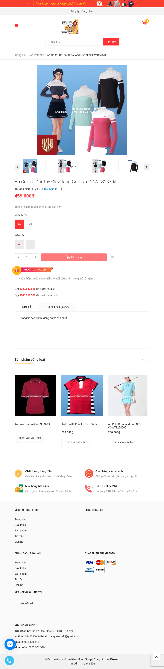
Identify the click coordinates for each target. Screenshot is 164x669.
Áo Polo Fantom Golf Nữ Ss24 (32, 424)
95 (30, 224)
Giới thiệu (20, 525)
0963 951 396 (27, 295)
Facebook (26, 603)
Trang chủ (21, 519)
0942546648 (32, 636)
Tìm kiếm (111, 41)
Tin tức (19, 536)
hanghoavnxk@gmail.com (64, 636)
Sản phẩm (21, 530)
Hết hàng (76, 257)
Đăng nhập (87, 11)
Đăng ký (75, 11)
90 (19, 224)
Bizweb (114, 659)
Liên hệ (19, 541)
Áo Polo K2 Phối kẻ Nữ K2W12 (79, 424)
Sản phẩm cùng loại (30, 359)
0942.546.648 (27, 288)
